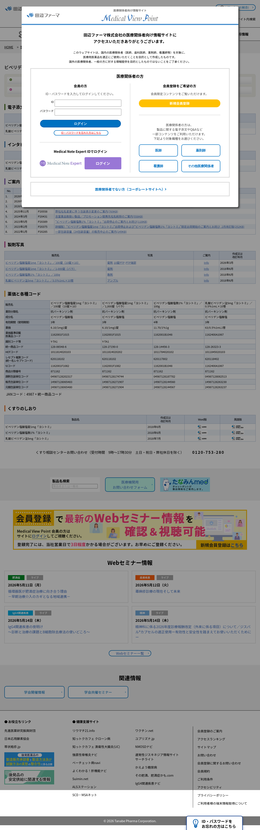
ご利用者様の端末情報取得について (222, 803)
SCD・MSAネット (84, 794)
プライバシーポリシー (213, 795)
